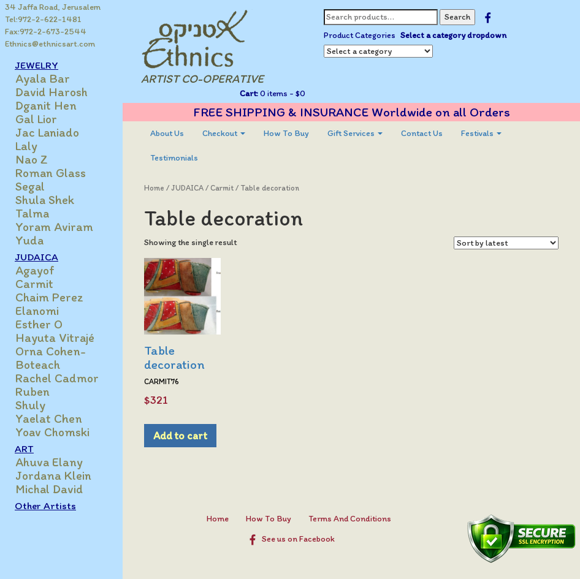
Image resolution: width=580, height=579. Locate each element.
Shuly (30, 405)
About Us (167, 133)
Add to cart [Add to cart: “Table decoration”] (180, 435)
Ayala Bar (42, 78)
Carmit (34, 283)
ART (24, 448)
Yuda (29, 240)
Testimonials (174, 158)
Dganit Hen (46, 105)
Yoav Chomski (52, 432)
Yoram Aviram (54, 226)
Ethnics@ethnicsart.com (50, 44)
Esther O (39, 324)
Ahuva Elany (49, 462)
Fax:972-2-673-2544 (45, 31)
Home (154, 187)
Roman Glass (50, 173)
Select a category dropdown (453, 35)
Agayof (35, 270)
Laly (26, 146)
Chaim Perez (49, 297)
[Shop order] (506, 243)
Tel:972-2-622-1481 (43, 19)
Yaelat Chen (48, 418)
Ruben (32, 391)
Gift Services (355, 133)
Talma (32, 213)
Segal (30, 186)
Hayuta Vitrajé (54, 337)
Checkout (223, 133)
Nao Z (31, 159)
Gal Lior (36, 119)
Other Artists (45, 505)
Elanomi (37, 310)
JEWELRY (36, 65)
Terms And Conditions (349, 518)
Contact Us (422, 133)
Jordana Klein (53, 475)
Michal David (49, 489)
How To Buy (286, 133)
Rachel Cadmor (57, 378)
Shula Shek (44, 199)
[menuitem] (167, 133)
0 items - (281, 93)
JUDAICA (36, 257)
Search (457, 17)
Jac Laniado (47, 132)
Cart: (249, 93)
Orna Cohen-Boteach (50, 357)
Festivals (481, 133)
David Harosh (51, 92)
